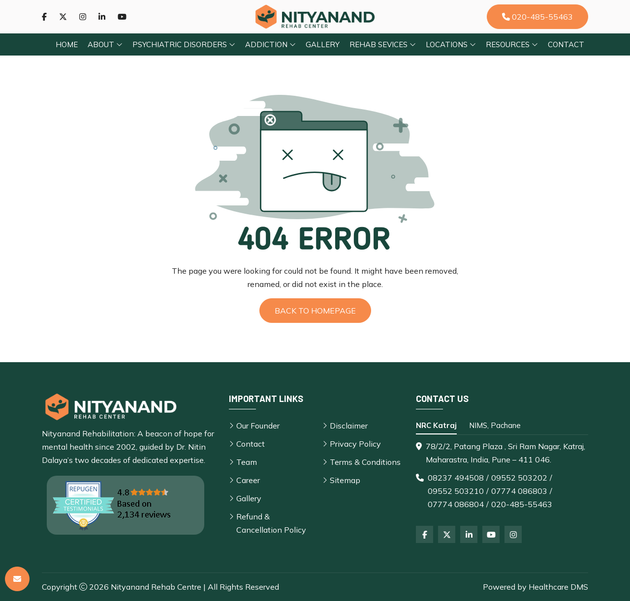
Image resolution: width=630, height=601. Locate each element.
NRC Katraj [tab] (436, 425)
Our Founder (258, 425)
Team (246, 462)
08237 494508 (456, 478)
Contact (566, 44)
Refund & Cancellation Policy (271, 523)
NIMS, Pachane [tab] (495, 425)
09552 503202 (519, 478)
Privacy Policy (355, 444)
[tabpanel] (502, 475)
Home (67, 44)
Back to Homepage (315, 310)
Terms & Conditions (365, 462)
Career (248, 480)
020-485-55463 (537, 17)
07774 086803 (519, 491)
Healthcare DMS (558, 587)
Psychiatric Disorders (183, 44)
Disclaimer (349, 425)
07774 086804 (456, 504)
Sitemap (345, 480)
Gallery (323, 44)
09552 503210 (456, 491)
